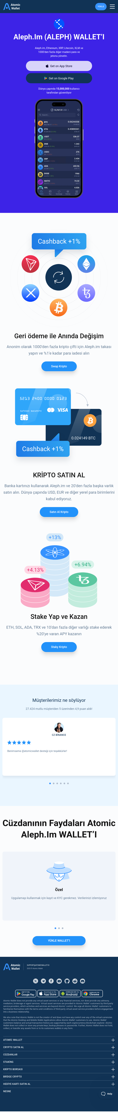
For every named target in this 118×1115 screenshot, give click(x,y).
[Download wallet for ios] (59, 66)
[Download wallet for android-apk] (70, 993)
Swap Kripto (59, 366)
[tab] (50, 783)
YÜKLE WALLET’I (59, 940)
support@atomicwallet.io (38, 965)
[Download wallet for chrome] (92, 993)
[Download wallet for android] (59, 78)
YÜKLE (101, 6)
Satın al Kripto (59, 512)
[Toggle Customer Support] (107, 1094)
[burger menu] (112, 7)
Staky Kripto (59, 647)
